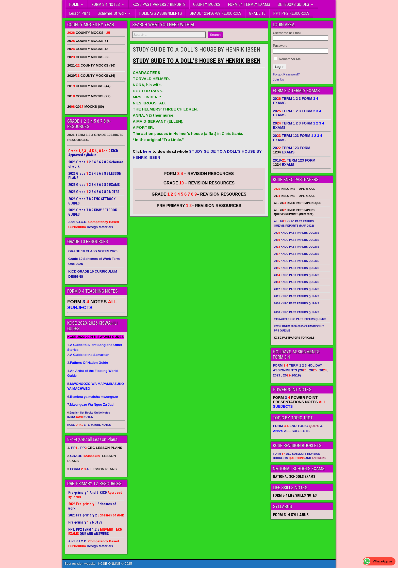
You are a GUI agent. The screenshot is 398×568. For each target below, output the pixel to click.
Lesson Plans (79, 13)
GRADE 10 (257, 13)
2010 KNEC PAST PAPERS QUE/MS (296, 303)
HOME (74, 4)
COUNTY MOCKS (206, 4)
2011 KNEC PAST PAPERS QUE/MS (296, 296)
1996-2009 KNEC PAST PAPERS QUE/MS (300, 319)
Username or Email (287, 33)
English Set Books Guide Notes (90, 412)
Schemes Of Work (112, 13)
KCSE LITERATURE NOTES (89, 424)
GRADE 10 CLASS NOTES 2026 (93, 251)
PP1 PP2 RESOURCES (291, 13)
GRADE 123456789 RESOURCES (215, 13)
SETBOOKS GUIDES (293, 4)
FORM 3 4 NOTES (106, 4)
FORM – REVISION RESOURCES (199, 173)
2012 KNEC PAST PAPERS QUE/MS (296, 289)
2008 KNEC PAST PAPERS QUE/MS (296, 312)
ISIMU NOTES (80, 416)
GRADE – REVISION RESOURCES (199, 194)
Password (280, 46)
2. (88, 355)
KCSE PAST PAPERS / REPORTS (159, 4)
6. (92, 397)
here (147, 151)
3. (87, 363)
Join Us (278, 79)
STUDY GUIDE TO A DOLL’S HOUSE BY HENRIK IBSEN (196, 49)
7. (90, 404)
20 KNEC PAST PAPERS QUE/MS (296, 232)
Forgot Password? (286, 74)
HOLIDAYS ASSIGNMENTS (160, 13)
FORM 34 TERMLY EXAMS (249, 4)
